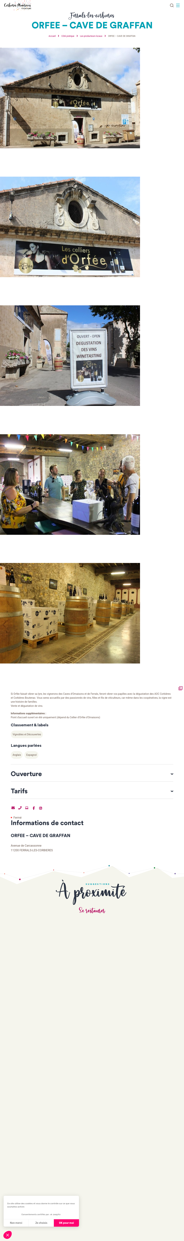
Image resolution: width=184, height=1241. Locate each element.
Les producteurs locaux (91, 36)
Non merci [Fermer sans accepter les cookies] (16, 1222)
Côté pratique (68, 36)
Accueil (52, 36)
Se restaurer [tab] (92, 915)
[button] (7, 1235)
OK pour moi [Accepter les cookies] (66, 1222)
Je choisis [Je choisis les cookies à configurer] (41, 1222)
